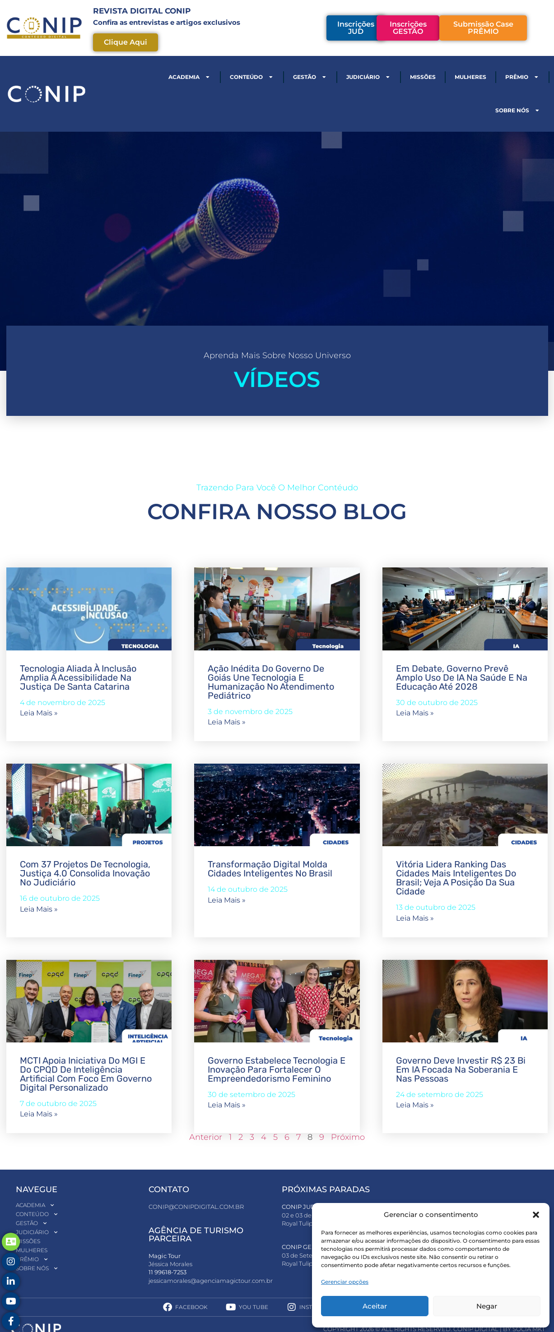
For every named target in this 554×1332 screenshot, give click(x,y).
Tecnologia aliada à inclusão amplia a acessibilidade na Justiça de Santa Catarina (78, 677)
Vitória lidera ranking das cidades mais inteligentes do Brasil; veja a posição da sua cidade (456, 878)
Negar (486, 1306)
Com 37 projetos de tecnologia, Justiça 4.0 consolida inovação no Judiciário (85, 873)
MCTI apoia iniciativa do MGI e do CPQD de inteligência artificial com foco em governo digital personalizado (86, 1074)
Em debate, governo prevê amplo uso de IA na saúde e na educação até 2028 (461, 677)
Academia (189, 77)
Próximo (348, 1137)
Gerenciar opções (344, 1281)
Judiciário (368, 77)
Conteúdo (252, 77)
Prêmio (522, 77)
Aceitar (375, 1306)
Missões (423, 77)
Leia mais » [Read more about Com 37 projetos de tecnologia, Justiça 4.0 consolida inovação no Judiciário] (39, 909)
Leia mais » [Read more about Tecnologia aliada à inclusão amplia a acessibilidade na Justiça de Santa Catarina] (39, 713)
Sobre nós (517, 110)
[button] (535, 1214)
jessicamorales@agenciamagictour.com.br (211, 1280)
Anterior (205, 1137)
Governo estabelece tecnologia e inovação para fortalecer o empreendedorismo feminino (276, 1069)
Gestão (310, 77)
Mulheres (470, 77)
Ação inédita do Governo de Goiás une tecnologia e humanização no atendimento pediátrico (271, 682)
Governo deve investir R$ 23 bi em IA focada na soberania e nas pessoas (461, 1069)
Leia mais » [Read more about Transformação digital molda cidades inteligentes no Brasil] (227, 900)
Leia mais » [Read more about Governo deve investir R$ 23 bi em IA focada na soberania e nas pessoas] (415, 1105)
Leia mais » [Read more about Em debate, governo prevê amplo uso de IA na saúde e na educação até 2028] (415, 713)
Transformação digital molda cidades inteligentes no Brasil (271, 869)
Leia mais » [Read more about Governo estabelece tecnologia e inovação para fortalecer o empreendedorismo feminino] (227, 1105)
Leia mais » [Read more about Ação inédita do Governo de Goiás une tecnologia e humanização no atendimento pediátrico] (227, 722)
